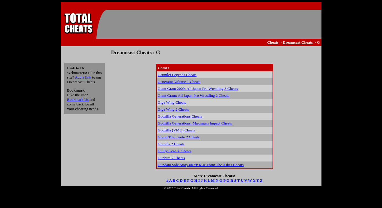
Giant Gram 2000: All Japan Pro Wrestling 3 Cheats (198, 88)
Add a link (83, 77)
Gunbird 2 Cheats (171, 158)
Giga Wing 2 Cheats (173, 109)
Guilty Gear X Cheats (174, 151)
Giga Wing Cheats (172, 102)
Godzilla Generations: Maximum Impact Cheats (195, 123)
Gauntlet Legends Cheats (177, 75)
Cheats (273, 42)
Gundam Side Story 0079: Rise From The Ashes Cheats (201, 165)
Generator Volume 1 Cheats (179, 81)
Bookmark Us (78, 99)
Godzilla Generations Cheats (180, 116)
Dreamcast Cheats (298, 42)
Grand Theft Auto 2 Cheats (179, 137)
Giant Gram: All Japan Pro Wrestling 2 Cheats (193, 95)
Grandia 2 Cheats (171, 144)
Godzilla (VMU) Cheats (176, 130)
